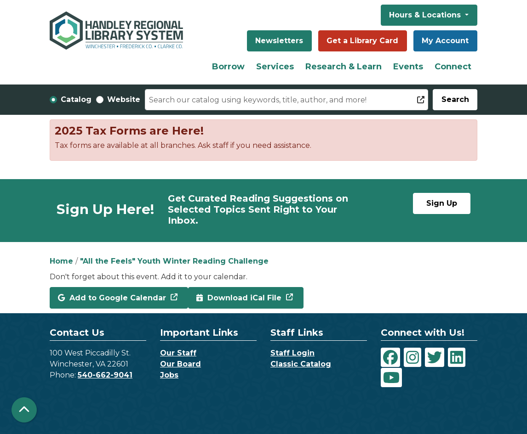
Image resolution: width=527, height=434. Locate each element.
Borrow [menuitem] (228, 67)
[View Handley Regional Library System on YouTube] (391, 377)
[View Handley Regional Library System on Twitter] (434, 357)
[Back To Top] (24, 410)
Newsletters (279, 40)
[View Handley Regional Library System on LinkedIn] (456, 357)
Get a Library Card (362, 40)
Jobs (169, 375)
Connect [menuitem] (453, 67)
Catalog (76, 99)
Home (61, 261)
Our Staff (178, 353)
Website (123, 99)
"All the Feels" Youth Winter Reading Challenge (174, 261)
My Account (445, 40)
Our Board (180, 364)
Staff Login (292, 353)
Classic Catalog (300, 364)
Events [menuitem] (408, 67)
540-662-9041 (105, 375)
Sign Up (441, 203)
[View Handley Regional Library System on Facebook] (390, 357)
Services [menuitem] (275, 67)
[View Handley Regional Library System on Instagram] (412, 357)
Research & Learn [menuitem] (343, 67)
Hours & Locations (426, 15)
